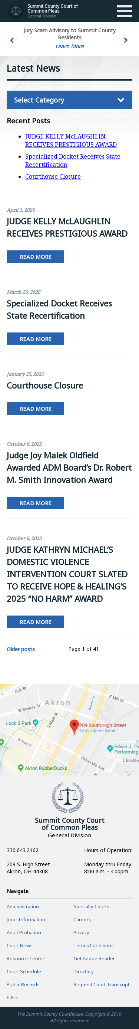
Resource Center (25, 958)
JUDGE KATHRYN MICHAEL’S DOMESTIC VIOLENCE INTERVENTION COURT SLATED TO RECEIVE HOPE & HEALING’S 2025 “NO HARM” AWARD (67, 574)
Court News (20, 945)
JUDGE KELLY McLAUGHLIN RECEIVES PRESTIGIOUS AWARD (71, 140)
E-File (13, 997)
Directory (83, 971)
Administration (23, 906)
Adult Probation (24, 932)
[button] (127, 44)
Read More (36, 256)
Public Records (23, 984)
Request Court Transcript (101, 984)
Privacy (81, 932)
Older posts (21, 649)
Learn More (69, 46)
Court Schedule (24, 971)
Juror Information (26, 919)
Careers (82, 919)
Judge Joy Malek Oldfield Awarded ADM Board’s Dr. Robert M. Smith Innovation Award (69, 467)
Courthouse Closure (53, 176)
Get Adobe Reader (94, 958)
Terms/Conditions (93, 945)
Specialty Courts (91, 906)
